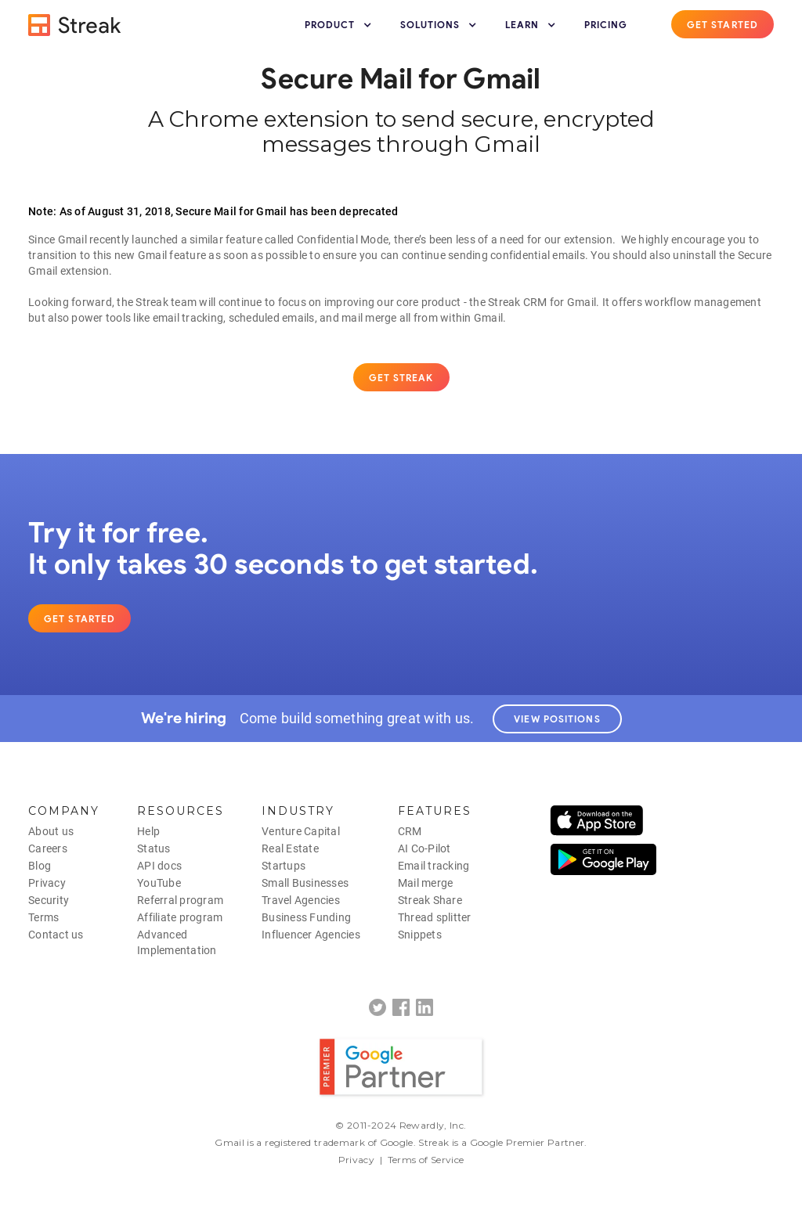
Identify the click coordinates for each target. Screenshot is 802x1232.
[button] (340, 25)
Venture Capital (301, 831)
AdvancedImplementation (177, 942)
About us (51, 831)
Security (48, 900)
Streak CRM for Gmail (542, 302)
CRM (410, 831)
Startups (283, 865)
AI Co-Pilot (424, 848)
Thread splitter (434, 917)
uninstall (694, 255)
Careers (47, 848)
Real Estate (290, 848)
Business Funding (306, 917)
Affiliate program (179, 917)
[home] (75, 25)
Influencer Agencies (311, 934)
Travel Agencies (301, 900)
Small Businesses (305, 883)
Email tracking (434, 865)
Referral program (180, 900)
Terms (43, 917)
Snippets (420, 934)
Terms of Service (426, 1159)
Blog (39, 865)
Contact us (56, 934)
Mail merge (425, 883)
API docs (159, 865)
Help (148, 831)
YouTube (159, 883)
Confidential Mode (342, 239)
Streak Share (430, 900)
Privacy (47, 883)
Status (154, 848)
